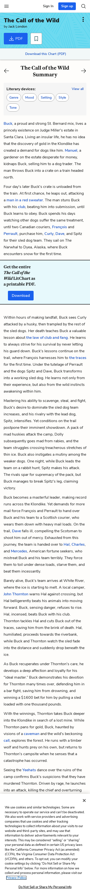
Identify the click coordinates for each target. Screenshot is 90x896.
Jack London (17, 26)
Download (21, 295)
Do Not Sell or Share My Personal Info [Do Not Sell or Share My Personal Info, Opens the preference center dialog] (45, 887)
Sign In (48, 6)
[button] (13, 97)
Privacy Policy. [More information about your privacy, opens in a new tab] (16, 878)
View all (78, 89)
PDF (16, 39)
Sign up (67, 6)
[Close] (84, 800)
